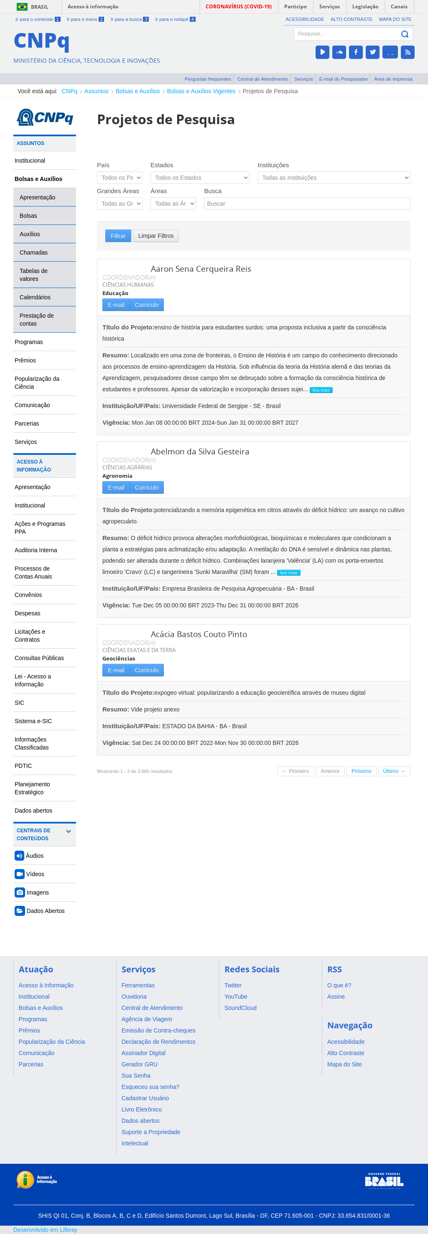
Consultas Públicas (39, 658)
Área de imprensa (393, 79)
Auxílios (30, 234)
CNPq (69, 91)
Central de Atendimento (262, 79)
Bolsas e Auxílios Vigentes (201, 91)
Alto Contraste (351, 19)
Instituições (273, 164)
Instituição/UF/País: (132, 405)
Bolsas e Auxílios (138, 91)
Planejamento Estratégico (32, 788)
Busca (213, 190)
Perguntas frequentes (208, 79)
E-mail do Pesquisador (343, 79)
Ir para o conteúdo (38, 19)
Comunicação (32, 405)
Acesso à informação (93, 6)
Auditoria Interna (36, 550)
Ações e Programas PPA (40, 527)
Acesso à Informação (34, 466)
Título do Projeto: (128, 327)
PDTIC (23, 765)
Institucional (30, 160)
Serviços (303, 79)
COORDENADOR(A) (128, 277)
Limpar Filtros (156, 235)
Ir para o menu (85, 19)
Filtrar (118, 235)
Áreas (158, 190)
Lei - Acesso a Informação (33, 680)
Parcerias (27, 423)
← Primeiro (295, 771)
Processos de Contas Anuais (33, 572)
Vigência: (117, 422)
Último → (394, 771)
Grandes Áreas (118, 190)
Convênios (28, 595)
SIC (19, 702)
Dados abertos (33, 810)
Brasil (39, 6)
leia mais (321, 390)
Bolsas (28, 215)
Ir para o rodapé (175, 19)
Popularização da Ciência (37, 382)
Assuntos (96, 91)
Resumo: (115, 355)
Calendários (35, 297)
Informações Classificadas (32, 743)
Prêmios (25, 360)
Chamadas (34, 252)
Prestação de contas (37, 319)
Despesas (28, 613)
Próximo (362, 771)
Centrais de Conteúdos (34, 834)
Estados (161, 164)
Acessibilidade (305, 19)
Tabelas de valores (34, 275)
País (103, 164)
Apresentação (38, 197)
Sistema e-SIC (33, 721)
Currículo (147, 304)
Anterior (330, 771)
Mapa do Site (395, 19)
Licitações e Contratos (30, 635)
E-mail (116, 304)
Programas (29, 342)
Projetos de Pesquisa (270, 91)
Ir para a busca (130, 19)
